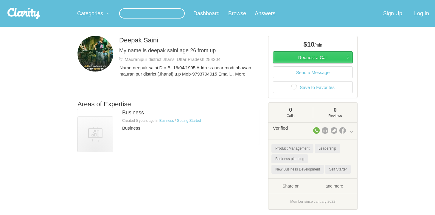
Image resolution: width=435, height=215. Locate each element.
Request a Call (312, 64)
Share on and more (312, 193)
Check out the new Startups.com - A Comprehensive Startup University (289, 4)
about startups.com (375, 4)
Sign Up (392, 21)
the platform (68, 3)
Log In (421, 21)
